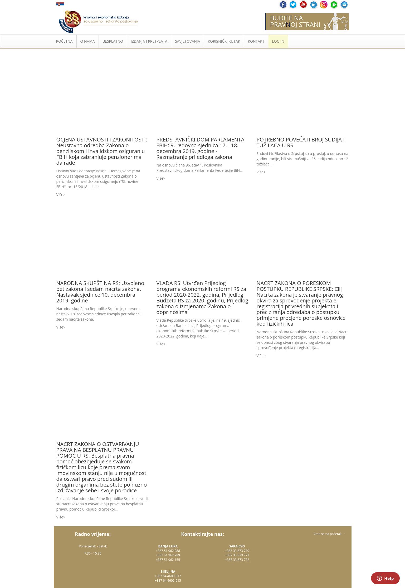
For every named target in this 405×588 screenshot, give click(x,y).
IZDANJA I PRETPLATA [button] (149, 41)
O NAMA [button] (87, 41)
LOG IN (278, 41)
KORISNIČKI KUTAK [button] (224, 41)
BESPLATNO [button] (113, 41)
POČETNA (64, 41)
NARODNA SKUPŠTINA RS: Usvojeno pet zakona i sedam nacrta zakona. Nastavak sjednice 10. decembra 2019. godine (100, 292)
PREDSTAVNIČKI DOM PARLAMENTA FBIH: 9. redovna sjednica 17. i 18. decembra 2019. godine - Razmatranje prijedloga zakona (201, 148)
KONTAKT (256, 41)
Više (59, 194)
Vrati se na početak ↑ (329, 534)
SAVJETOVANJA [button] (187, 41)
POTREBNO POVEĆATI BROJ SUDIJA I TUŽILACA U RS (301, 142)
